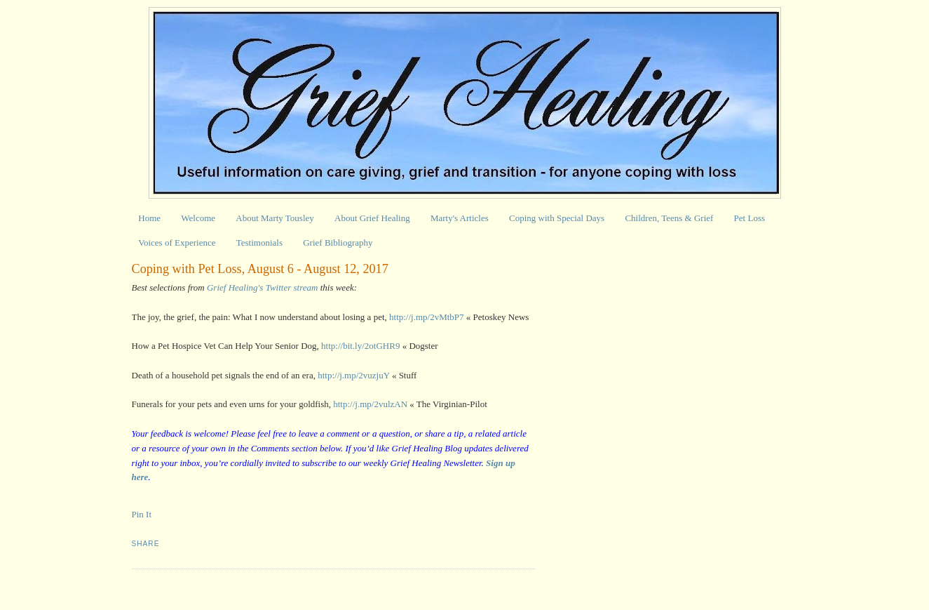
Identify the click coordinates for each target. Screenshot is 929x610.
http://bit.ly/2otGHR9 (360, 345)
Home (149, 218)
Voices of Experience (176, 242)
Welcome (198, 218)
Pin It (142, 514)
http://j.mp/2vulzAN (370, 404)
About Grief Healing (372, 218)
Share (146, 544)
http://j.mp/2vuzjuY (353, 375)
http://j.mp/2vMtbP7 (426, 317)
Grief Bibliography (337, 242)
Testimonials (259, 242)
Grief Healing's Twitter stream (262, 287)
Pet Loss (749, 218)
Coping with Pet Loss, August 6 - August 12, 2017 (260, 269)
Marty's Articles (459, 218)
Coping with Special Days (556, 218)
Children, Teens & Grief (669, 218)
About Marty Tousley (275, 218)
